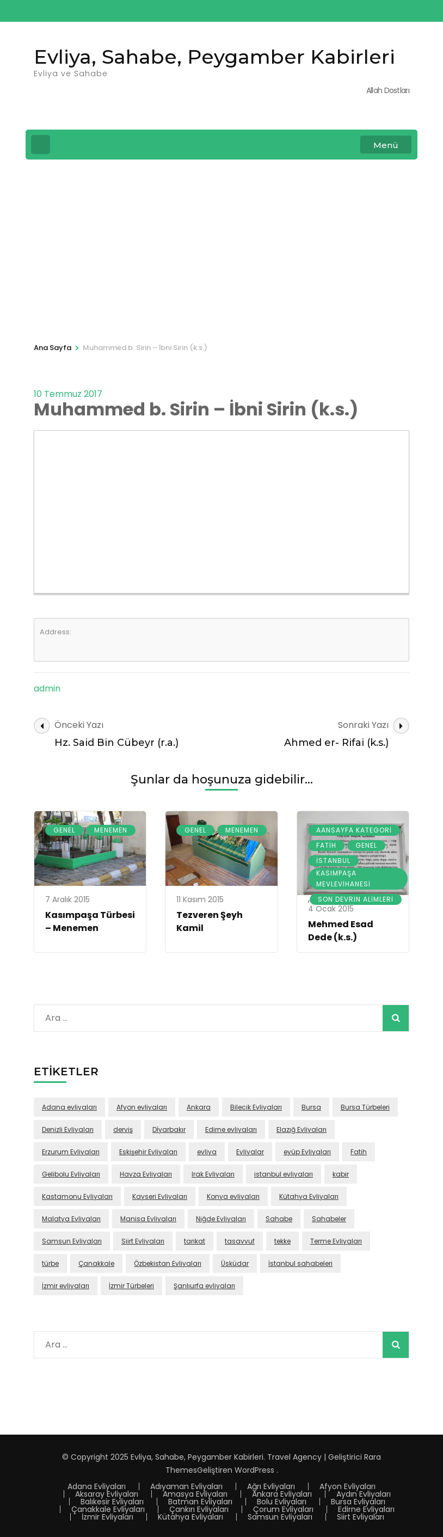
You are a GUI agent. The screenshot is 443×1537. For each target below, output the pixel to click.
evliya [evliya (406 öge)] (207, 1151)
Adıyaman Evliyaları (186, 1486)
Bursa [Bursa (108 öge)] (311, 1107)
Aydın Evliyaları (363, 1494)
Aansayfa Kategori (354, 830)
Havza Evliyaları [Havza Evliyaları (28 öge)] (146, 1174)
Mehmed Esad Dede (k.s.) (340, 931)
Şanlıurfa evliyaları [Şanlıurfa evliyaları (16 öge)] (204, 1285)
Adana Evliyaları (96, 1486)
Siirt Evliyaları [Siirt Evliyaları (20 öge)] (142, 1241)
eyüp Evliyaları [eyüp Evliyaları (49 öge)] (307, 1151)
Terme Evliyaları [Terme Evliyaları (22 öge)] (336, 1241)
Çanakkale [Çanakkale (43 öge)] (96, 1263)
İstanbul (333, 860)
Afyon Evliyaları (347, 1486)
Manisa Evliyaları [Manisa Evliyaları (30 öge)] (148, 1218)
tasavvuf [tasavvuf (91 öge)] (240, 1241)
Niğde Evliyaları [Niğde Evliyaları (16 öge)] (221, 1218)
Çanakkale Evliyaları (108, 1509)
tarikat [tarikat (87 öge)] (194, 1241)
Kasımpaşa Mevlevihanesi (343, 878)
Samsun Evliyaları (280, 1516)
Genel (64, 830)
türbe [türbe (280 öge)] (50, 1263)
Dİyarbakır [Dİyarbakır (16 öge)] (169, 1129)
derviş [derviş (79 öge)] (123, 1129)
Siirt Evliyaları (360, 1516)
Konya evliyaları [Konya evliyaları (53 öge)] (233, 1196)
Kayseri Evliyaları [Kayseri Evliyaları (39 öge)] (159, 1196)
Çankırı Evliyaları (199, 1509)
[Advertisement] (221, 249)
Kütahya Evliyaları (190, 1516)
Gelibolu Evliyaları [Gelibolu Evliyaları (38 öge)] (71, 1174)
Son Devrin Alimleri (355, 899)
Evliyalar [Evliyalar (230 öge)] (250, 1151)
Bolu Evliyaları (281, 1501)
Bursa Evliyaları (358, 1501)
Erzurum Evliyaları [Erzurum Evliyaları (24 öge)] (71, 1151)
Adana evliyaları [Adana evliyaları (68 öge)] (69, 1107)
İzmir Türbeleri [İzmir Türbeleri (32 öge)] (131, 1285)
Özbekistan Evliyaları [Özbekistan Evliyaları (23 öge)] (167, 1263)
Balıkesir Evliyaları (112, 1501)
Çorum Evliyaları (283, 1509)
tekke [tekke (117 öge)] (282, 1241)
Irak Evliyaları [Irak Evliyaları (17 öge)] (213, 1174)
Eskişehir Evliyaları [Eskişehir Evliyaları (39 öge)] (148, 1151)
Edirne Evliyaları (366, 1509)
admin (47, 688)
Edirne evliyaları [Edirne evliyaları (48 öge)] (231, 1129)
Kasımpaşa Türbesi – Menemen (90, 921)
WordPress (254, 1470)
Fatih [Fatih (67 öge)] (358, 1151)
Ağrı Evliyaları (271, 1486)
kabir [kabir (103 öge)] (341, 1174)
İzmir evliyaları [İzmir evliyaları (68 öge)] (65, 1285)
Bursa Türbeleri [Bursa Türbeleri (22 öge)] (365, 1107)
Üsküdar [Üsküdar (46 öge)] (235, 1263)
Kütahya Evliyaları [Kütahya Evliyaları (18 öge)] (309, 1196)
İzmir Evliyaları (107, 1516)
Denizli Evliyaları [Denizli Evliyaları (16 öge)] (68, 1129)
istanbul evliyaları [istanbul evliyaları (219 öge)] (283, 1174)
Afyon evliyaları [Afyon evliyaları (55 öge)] (141, 1107)
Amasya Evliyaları (195, 1494)
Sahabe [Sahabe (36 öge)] (279, 1218)
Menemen (110, 830)
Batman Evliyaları (200, 1501)
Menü (385, 145)
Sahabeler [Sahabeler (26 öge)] (329, 1218)
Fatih (326, 845)
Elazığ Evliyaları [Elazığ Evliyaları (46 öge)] (301, 1129)
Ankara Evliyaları (282, 1494)
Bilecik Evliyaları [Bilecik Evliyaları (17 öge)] (256, 1107)
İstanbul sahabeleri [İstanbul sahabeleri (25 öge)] (300, 1263)
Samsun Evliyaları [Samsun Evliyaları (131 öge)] (72, 1241)
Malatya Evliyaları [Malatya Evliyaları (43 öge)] (71, 1218)
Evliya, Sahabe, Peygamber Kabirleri (214, 57)
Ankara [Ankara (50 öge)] (199, 1107)
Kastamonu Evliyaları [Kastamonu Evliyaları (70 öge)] (77, 1196)
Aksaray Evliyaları (106, 1494)
